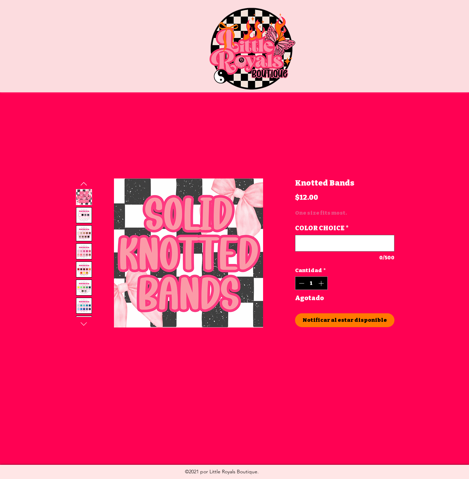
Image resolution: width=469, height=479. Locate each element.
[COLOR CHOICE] (344, 243)
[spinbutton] (311, 283)
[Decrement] (301, 283)
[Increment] (322, 283)
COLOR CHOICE (322, 228)
